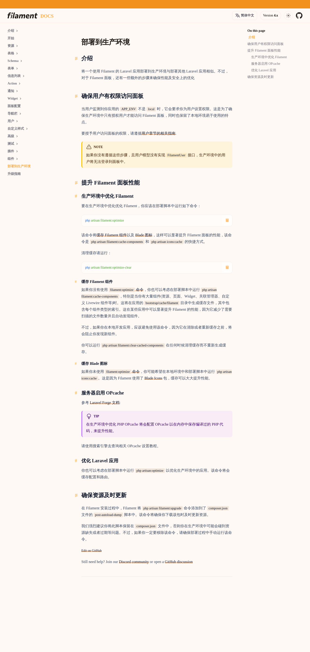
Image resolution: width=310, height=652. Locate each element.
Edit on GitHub (91, 550)
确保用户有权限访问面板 (265, 44)
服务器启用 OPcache (265, 63)
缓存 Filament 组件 (111, 235)
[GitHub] (299, 15)
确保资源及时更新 (260, 77)
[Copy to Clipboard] (227, 220)
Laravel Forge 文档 (104, 403)
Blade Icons (153, 378)
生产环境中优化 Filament (269, 57)
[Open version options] (244, 15)
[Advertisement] (36, 247)
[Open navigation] (288, 15)
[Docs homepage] (47, 15)
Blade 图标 (143, 235)
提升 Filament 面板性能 (264, 50)
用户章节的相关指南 (158, 133)
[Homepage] (23, 15)
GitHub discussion (179, 562)
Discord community (134, 562)
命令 (126, 290)
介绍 (251, 37)
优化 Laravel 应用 (263, 70)
